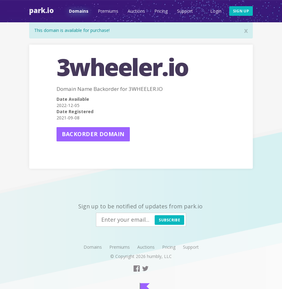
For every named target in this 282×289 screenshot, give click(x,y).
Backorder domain (93, 134)
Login (215, 11)
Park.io (41, 10)
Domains (79, 11)
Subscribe (169, 220)
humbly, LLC (159, 256)
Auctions (136, 11)
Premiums (108, 11)
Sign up (241, 11)
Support (185, 11)
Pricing (161, 11)
